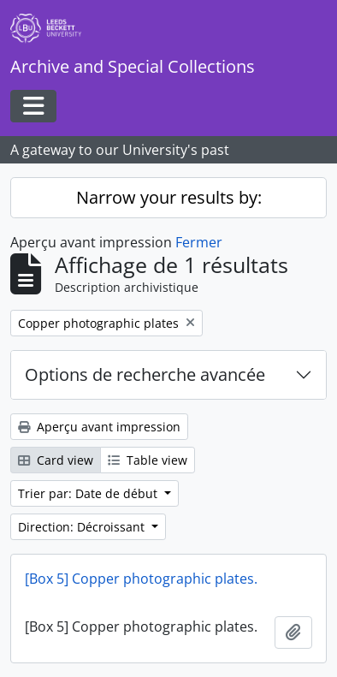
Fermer (198, 242)
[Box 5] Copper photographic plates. (141, 578)
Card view (55, 460)
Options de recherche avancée (145, 374)
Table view (147, 460)
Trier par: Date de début (89, 493)
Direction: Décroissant (83, 527)
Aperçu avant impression (99, 427)
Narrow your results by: (169, 197)
